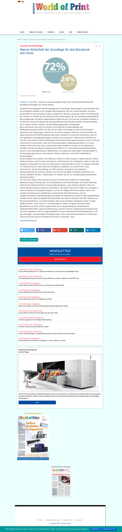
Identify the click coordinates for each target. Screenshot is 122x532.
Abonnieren (60, 259)
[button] (27, 230)
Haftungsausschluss (53, 520)
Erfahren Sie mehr (109, 529)
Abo (70, 32)
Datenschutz (67, 520)
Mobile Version (82, 32)
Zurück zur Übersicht (29, 240)
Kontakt (40, 520)
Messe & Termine (36, 32)
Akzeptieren (95, 529)
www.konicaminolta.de (28, 221)
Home (22, 32)
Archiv (61, 32)
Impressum (78, 520)
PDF (37, 402)
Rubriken (51, 32)
